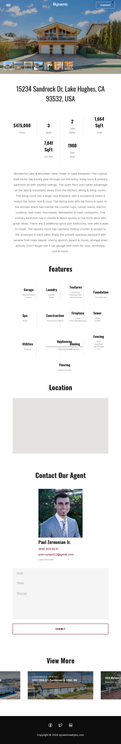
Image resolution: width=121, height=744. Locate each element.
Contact (105, 5)
